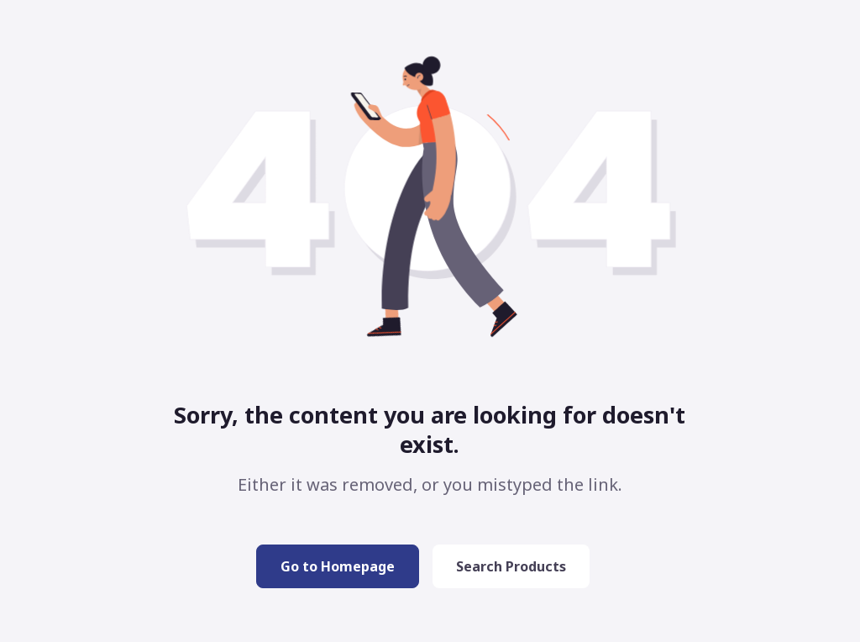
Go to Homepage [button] (338, 566)
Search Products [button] (511, 566)
